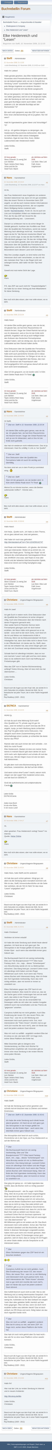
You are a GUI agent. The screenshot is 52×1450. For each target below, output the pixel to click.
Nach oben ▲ (40, 1444)
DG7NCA (11, 706)
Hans (9, 178)
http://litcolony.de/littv (12, 1396)
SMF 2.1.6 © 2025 (20, 1447)
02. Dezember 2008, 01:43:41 (14, 927)
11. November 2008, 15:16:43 (14, 710)
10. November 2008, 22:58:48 (14, 521)
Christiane (12, 600)
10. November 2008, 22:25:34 (14, 315)
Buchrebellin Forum (15, 9)
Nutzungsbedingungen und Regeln (22, 1444)
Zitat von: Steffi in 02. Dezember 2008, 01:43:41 (26, 1115)
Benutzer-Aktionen (40, 51)
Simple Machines (32, 1447)
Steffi (9, 58)
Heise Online (16, 836)
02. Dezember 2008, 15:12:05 (14, 1095)
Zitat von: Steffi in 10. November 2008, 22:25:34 (26, 425)
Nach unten (7, 51)
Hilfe (8, 1444)
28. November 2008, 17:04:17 (14, 820)
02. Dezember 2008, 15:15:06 (14, 1378)
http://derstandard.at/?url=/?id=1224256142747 (23, 542)
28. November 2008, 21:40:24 (14, 867)
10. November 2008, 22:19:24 (14, 182)
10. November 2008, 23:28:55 (14, 604)
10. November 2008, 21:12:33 (14, 62)
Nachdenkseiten (17, 211)
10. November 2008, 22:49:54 (14, 416)
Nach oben (7, 1428)
